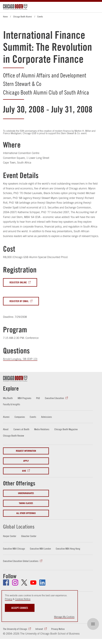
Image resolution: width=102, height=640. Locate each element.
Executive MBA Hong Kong (68, 548)
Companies (20, 417)
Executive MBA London (40, 548)
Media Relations (41, 429)
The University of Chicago (15, 629)
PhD (38, 398)
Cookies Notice (22, 599)
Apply (26, 461)
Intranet (39, 629)
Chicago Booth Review (13, 435)
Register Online (18, 282)
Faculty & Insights (11, 404)
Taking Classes (26, 503)
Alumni (6, 417)
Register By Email (19, 301)
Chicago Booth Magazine (66, 429)
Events (40, 16)
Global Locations (22, 526)
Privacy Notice (58, 629)
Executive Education (54, 398)
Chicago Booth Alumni (22, 16)
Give (24, 471)
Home (5, 16)
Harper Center (9, 536)
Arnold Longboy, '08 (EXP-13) (20, 359)
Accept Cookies (19, 607)
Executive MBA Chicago (14, 548)
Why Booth (8, 398)
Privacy (8, 599)
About (5, 429)
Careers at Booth (21, 429)
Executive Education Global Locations (20, 561)
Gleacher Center (28, 536)
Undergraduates (26, 493)
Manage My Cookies (64, 616)
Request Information (26, 451)
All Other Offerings (26, 513)
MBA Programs (25, 398)
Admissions (46, 417)
